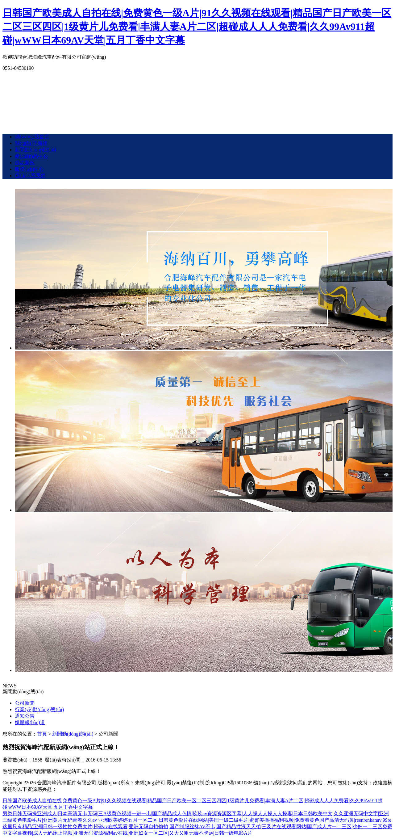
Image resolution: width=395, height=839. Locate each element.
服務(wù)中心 (29, 169)
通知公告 (25, 716)
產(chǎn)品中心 (31, 156)
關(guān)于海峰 (31, 143)
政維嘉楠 (383, 782)
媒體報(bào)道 (30, 722)
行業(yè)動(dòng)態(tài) (39, 709)
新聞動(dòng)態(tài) (35, 149)
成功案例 (25, 162)
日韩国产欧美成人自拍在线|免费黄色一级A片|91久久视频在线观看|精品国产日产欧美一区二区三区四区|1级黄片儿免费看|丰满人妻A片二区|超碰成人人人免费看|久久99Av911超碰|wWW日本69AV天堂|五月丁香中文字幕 (196, 26)
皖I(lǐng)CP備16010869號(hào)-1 (239, 782)
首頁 (42, 733)
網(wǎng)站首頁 (32, 136)
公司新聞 (25, 703)
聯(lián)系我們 (30, 175)
